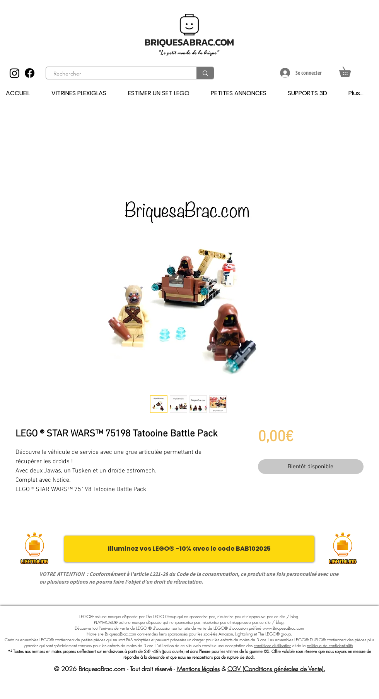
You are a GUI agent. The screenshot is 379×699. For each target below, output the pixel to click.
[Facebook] (29, 73)
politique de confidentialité (330, 645)
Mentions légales (198, 669)
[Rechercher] (116, 74)
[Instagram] (14, 73)
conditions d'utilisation (272, 645)
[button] (349, 70)
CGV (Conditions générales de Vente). (276, 669)
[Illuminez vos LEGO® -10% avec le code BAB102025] (189, 549)
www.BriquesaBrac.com (283, 628)
